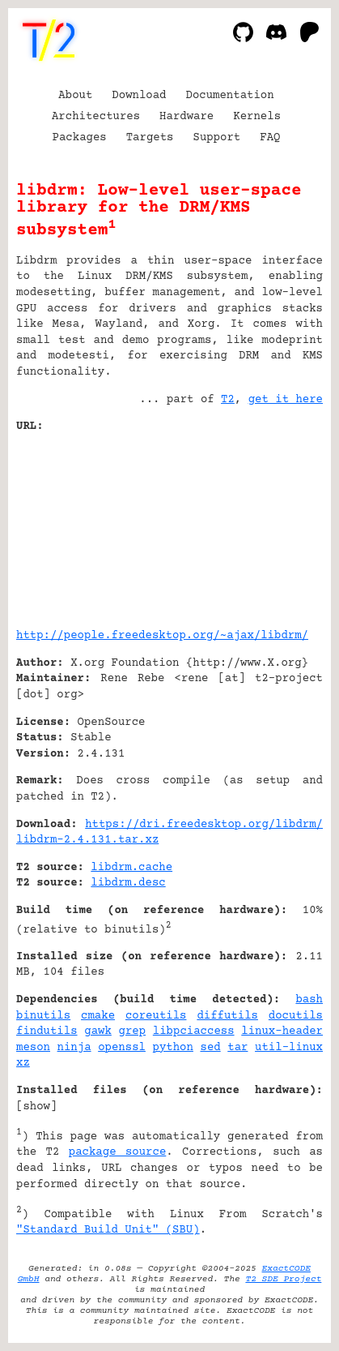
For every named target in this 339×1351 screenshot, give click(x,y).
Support (216, 137)
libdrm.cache (131, 867)
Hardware (186, 116)
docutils (296, 1016)
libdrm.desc (128, 883)
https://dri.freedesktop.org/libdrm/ (204, 824)
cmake (98, 1016)
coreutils (156, 1016)
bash (309, 999)
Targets (150, 137)
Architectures (96, 116)
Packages (80, 137)
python (173, 1047)
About (75, 95)
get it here (285, 399)
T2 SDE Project (283, 1279)
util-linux (289, 1047)
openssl (122, 1047)
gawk (98, 1031)
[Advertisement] (274, 524)
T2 (228, 399)
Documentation (230, 95)
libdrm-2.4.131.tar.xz (87, 840)
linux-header (282, 1031)
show (36, 1106)
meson (33, 1047)
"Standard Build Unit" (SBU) (108, 1230)
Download (139, 95)
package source (118, 1152)
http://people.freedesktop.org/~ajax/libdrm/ (162, 635)
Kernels (257, 116)
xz (23, 1063)
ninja (74, 1047)
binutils (43, 1016)
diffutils (227, 1016)
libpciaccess (194, 1031)
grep (132, 1031)
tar (237, 1047)
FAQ (270, 137)
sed (210, 1047)
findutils (47, 1031)
